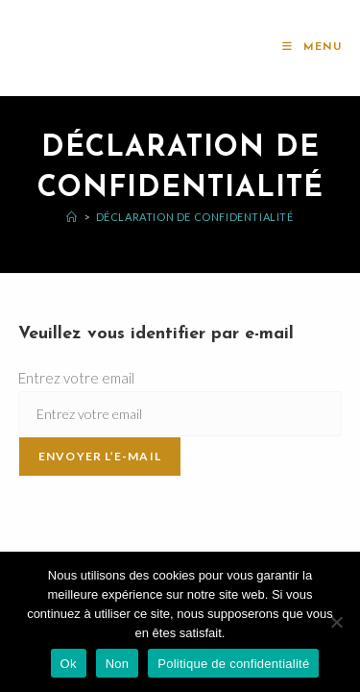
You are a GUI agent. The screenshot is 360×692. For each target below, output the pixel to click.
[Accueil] (72, 216)
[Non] (336, 621)
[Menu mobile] (312, 47)
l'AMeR (53, 48)
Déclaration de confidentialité (195, 216)
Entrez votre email (76, 377)
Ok (68, 663)
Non (118, 663)
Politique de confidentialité (233, 663)
